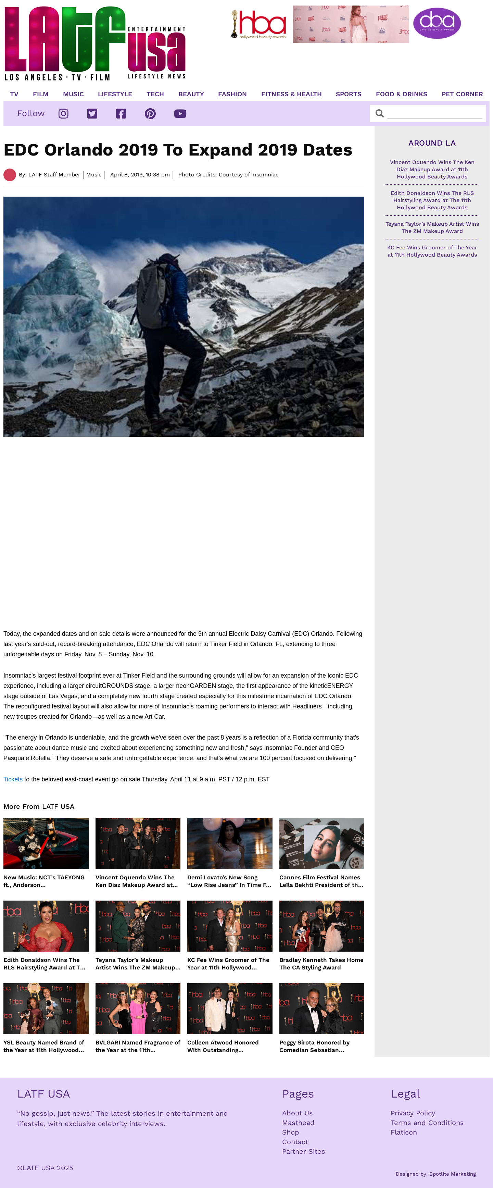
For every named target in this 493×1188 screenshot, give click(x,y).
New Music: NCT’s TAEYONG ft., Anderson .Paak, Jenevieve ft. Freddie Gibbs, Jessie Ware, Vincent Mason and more (44, 881)
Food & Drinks (401, 94)
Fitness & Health (291, 94)
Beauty (191, 94)
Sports (349, 94)
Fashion (232, 94)
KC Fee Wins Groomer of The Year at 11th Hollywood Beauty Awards (228, 963)
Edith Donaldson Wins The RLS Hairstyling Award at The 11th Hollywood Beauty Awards (45, 963)
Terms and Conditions (427, 1122)
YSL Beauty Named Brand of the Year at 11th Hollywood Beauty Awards (43, 1046)
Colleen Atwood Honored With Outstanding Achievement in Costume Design (223, 1046)
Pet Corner (462, 94)
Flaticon (404, 1132)
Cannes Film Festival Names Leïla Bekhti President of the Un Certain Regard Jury (320, 881)
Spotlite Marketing (452, 1174)
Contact (295, 1142)
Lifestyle (115, 94)
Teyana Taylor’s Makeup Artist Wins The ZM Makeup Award (135, 963)
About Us (297, 1113)
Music (73, 94)
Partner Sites (303, 1151)
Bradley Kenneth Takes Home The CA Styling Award (321, 963)
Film (41, 94)
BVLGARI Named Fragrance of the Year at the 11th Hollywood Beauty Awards (138, 1046)
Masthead (298, 1122)
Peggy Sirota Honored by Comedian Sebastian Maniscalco (314, 1046)
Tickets (13, 779)
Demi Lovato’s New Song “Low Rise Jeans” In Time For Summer (229, 881)
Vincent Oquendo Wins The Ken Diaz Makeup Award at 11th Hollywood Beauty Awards (135, 881)
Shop (290, 1132)
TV (14, 94)
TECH (155, 94)
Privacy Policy (413, 1113)
